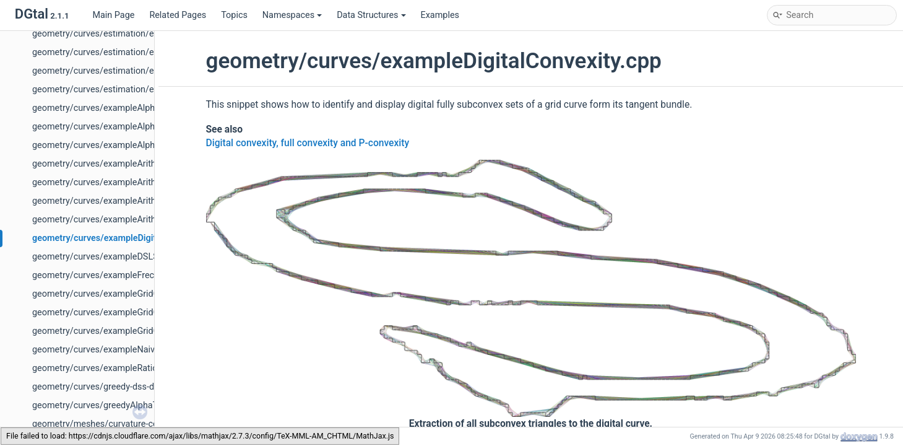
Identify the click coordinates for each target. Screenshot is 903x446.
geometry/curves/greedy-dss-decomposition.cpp (128, 387)
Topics (234, 15)
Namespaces (292, 15)
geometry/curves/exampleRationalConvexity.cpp (128, 368)
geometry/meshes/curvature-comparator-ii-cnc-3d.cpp (139, 424)
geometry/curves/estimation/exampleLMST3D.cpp (132, 71)
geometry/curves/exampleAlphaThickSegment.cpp (133, 108)
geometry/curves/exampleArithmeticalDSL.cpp (125, 182)
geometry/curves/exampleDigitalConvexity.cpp (125, 238)
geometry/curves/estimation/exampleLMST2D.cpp (132, 52)
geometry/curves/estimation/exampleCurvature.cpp (135, 33)
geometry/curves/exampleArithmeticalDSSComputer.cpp (144, 219)
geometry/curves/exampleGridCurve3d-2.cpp (121, 312)
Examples (440, 15)
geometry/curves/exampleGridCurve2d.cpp (117, 294)
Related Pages (177, 15)
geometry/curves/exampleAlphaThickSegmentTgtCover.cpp (150, 145)
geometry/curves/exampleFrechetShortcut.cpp (125, 275)
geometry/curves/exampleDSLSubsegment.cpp (126, 256)
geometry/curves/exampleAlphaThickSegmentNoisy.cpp (144, 126)
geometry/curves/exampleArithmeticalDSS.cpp (125, 201)
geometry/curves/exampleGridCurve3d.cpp (117, 331)
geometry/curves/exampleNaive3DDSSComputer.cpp (137, 349)
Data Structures (371, 15)
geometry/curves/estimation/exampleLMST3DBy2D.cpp (143, 89)
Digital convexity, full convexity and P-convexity (308, 143)
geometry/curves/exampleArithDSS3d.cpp (115, 164)
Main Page (113, 15)
